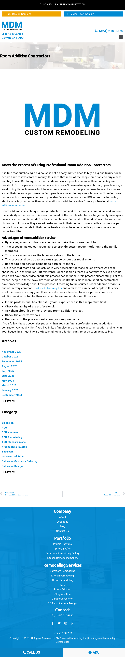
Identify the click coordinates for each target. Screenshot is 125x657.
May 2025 (8, 380)
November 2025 (13, 351)
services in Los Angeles (48, 288)
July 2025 (9, 371)
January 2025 (11, 390)
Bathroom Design (14, 466)
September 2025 (13, 361)
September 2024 (13, 395)
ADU (5, 427)
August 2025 (11, 366)
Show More (11, 401)
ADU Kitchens (11, 432)
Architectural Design (16, 446)
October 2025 (11, 356)
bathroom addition (15, 456)
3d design (9, 422)
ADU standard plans (15, 442)
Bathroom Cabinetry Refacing (22, 461)
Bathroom (8, 451)
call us (31, 652)
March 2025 (10, 385)
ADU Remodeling (13, 437)
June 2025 (9, 375)
